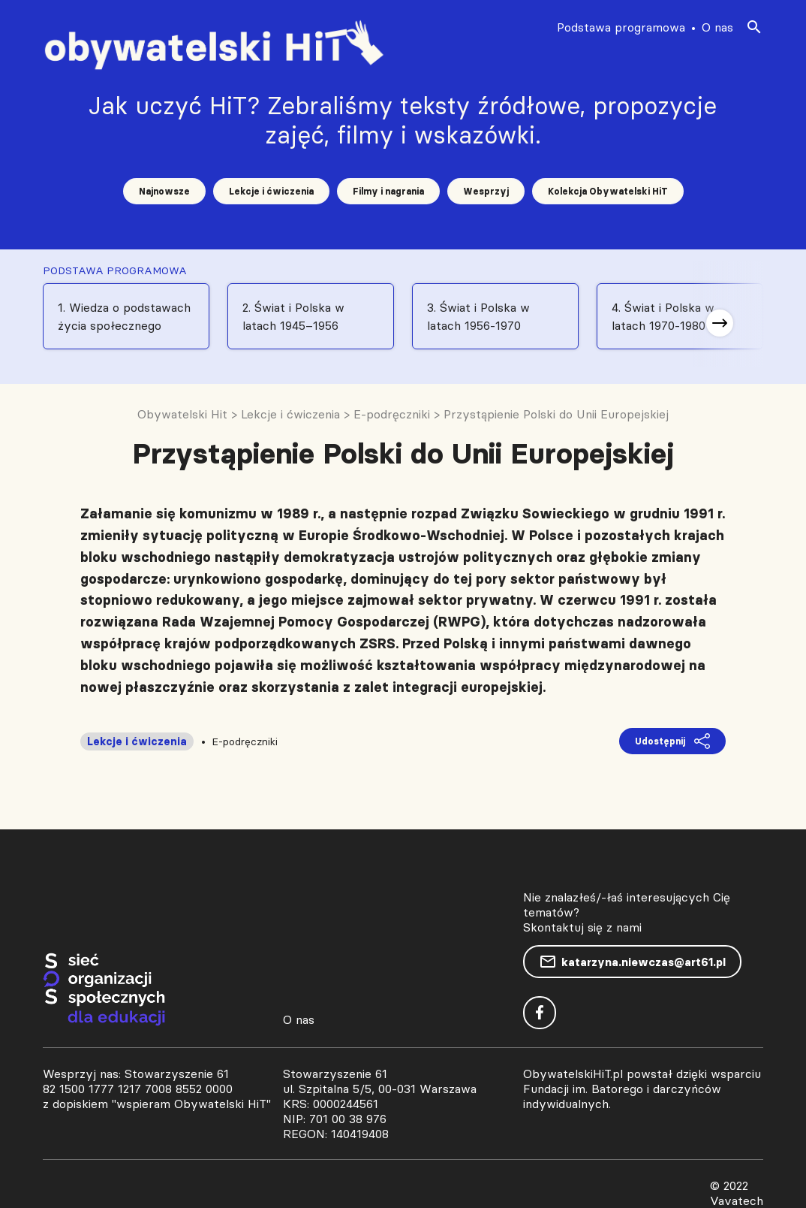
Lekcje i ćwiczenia (271, 191)
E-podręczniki (245, 741)
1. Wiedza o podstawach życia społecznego (124, 316)
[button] (719, 323)
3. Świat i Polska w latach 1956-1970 (478, 316)
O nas (717, 27)
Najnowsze (164, 191)
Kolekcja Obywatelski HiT (608, 191)
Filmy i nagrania (388, 191)
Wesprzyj (486, 191)
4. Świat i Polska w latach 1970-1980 (663, 316)
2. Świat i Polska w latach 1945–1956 (293, 316)
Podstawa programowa (621, 27)
